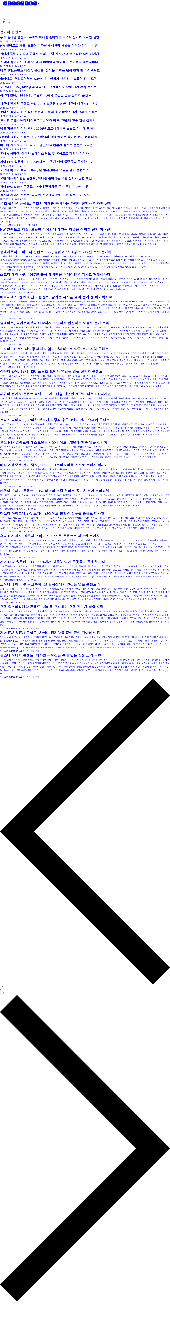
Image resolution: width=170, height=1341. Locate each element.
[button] (4, 11)
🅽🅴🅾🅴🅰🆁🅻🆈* (21, 3)
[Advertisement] (85, 1321)
